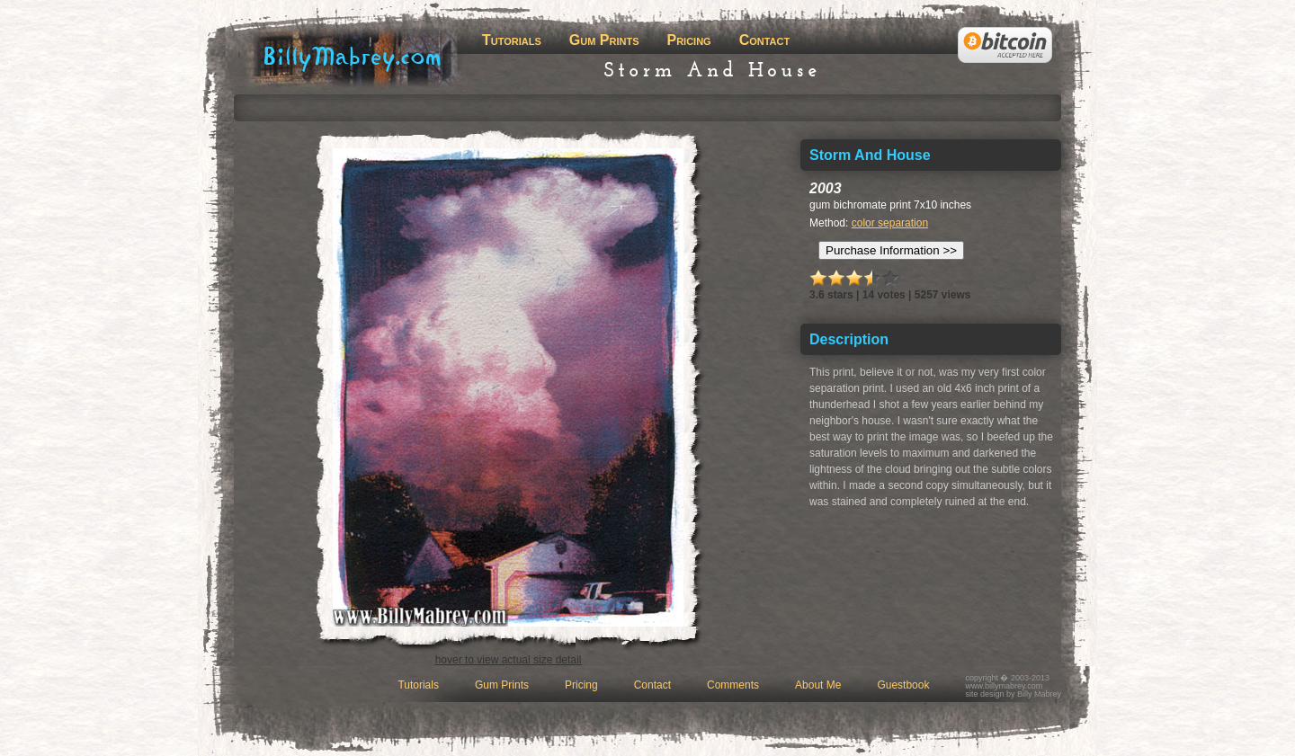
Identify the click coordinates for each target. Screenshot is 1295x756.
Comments (733, 685)
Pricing (688, 40)
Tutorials (511, 40)
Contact (764, 40)
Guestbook (903, 685)
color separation (890, 223)
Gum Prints (604, 40)
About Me (818, 685)
